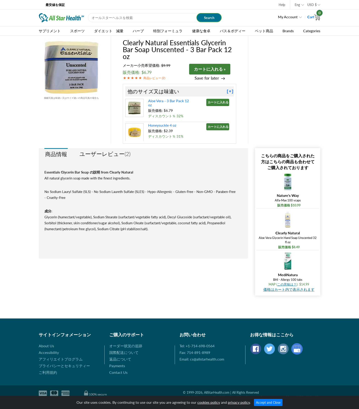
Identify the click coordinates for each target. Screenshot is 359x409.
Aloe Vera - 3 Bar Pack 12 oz (168, 103)
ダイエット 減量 (108, 31)
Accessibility (49, 352)
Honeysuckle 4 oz (162, 125)
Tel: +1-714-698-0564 (197, 346)
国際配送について (124, 352)
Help (282, 5)
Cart (313, 17)
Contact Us (118, 372)
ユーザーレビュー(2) (105, 153)
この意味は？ (286, 284)
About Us (46, 346)
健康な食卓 (201, 31)
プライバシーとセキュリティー (64, 366)
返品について (120, 359)
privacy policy (239, 402)
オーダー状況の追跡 (125, 346)
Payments (117, 366)
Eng (297, 5)
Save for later (207, 78)
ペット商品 (264, 31)
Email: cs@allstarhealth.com (202, 359)
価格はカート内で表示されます (289, 289)
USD (312, 5)
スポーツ (77, 31)
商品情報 (56, 154)
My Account (288, 17)
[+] (230, 91)
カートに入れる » (210, 69)
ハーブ (138, 31)
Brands (288, 31)
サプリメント (50, 31)
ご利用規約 (48, 372)
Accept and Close (268, 402)
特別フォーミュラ (167, 31)
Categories (311, 31)
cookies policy (208, 402)
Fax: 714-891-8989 (195, 352)
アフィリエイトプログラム (61, 359)
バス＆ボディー (232, 31)
